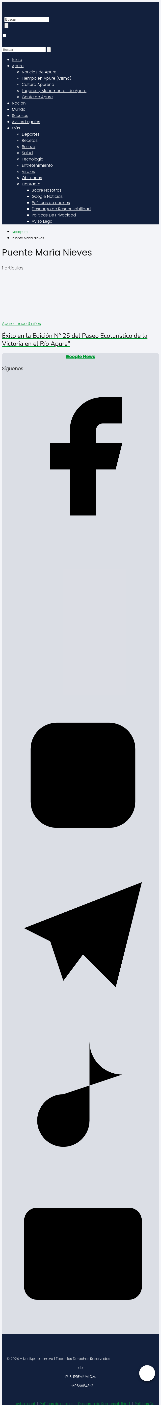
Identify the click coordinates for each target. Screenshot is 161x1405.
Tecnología (33, 159)
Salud (27, 153)
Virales (28, 171)
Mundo (19, 109)
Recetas (30, 140)
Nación (19, 103)
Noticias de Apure (39, 72)
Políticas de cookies (51, 203)
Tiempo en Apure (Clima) (46, 78)
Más (16, 128)
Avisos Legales (26, 122)
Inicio (17, 59)
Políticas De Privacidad (54, 215)
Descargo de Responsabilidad (61, 209)
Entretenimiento (37, 165)
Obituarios (32, 178)
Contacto (31, 184)
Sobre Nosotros (46, 190)
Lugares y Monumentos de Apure (54, 91)
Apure (18, 66)
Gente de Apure (37, 97)
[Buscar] (6, 25)
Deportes (31, 134)
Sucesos (20, 115)
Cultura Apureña (38, 84)
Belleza (28, 147)
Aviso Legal (43, 221)
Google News (80, 356)
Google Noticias (47, 196)
